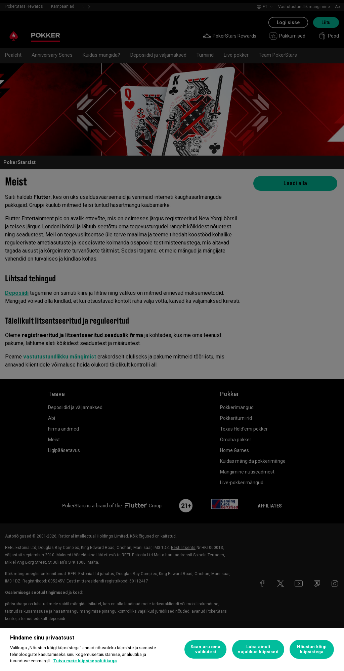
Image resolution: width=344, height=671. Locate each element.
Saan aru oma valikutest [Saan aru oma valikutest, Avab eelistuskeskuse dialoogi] (205, 649)
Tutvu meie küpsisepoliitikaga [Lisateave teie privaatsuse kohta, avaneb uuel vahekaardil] (85, 660)
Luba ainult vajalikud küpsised (258, 649)
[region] (172, 649)
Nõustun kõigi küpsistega (312, 649)
